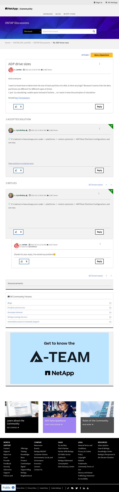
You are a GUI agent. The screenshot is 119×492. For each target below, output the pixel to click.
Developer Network (15, 312)
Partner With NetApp (65, 451)
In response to (28, 247)
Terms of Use (20, 488)
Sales (60, 442)
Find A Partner (63, 448)
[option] (59, 358)
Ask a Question (101, 55)
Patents (81, 460)
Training (24, 451)
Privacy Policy (32, 488)
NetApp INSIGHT (40, 451)
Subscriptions (103, 445)
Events (36, 448)
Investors (37, 463)
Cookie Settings (56, 488)
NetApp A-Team (69, 14)
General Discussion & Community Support (23, 322)
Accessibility (83, 479)
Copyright (82, 457)
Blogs (58, 14)
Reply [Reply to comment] (99, 170)
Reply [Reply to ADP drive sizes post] (99, 106)
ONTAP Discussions (41, 42)
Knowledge (48, 14)
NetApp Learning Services (17, 317)
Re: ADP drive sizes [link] (61, 42)
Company (38, 442)
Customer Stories (41, 454)
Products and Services (16, 308)
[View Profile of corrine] (19, 70)
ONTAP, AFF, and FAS (22, 42)
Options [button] (84, 55)
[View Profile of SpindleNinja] (20, 130)
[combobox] (69, 31)
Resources (102, 442)
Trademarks (82, 463)
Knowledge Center (105, 451)
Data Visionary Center (66, 466)
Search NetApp (103, 448)
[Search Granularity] (32, 31)
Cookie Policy (44, 488)
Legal (80, 442)
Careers (37, 466)
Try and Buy (62, 445)
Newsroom (38, 445)
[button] (100, 64)
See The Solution (22, 97)
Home (7, 42)
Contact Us (38, 469)
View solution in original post (21, 163)
